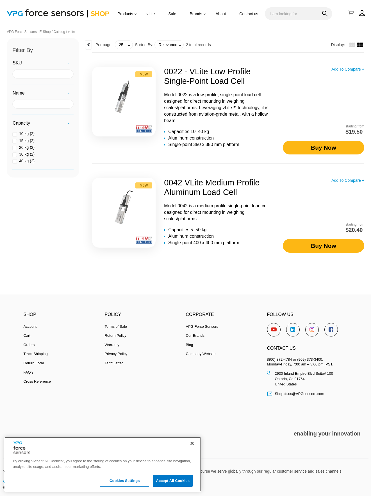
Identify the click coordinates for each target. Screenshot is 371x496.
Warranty (112, 345)
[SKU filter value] (43, 73)
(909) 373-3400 (309, 359)
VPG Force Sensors (202, 326)
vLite (71, 32)
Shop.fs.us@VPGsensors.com (295, 394)
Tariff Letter (114, 363)
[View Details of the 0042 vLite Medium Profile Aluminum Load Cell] (124, 213)
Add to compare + (347, 69)
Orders (29, 345)
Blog (189, 345)
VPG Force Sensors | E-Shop (29, 32)
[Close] (192, 447)
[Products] (136, 16)
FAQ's (28, 372)
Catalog (59, 32)
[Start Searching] (325, 14)
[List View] (360, 45)
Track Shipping (36, 354)
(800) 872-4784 (279, 359)
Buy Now (323, 147)
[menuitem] (125, 16)
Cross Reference (37, 381)
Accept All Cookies (173, 484)
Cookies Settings (125, 484)
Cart (27, 335)
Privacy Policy (116, 354)
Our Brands (195, 335)
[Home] (65, 13)
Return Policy (115, 335)
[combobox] (298, 13)
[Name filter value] (43, 104)
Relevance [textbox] (168, 44)
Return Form (34, 363)
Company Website (201, 354)
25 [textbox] (121, 44)
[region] (102, 468)
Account (30, 326)
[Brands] (205, 16)
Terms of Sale (116, 326)
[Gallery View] (352, 45)
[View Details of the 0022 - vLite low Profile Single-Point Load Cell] (124, 101)
